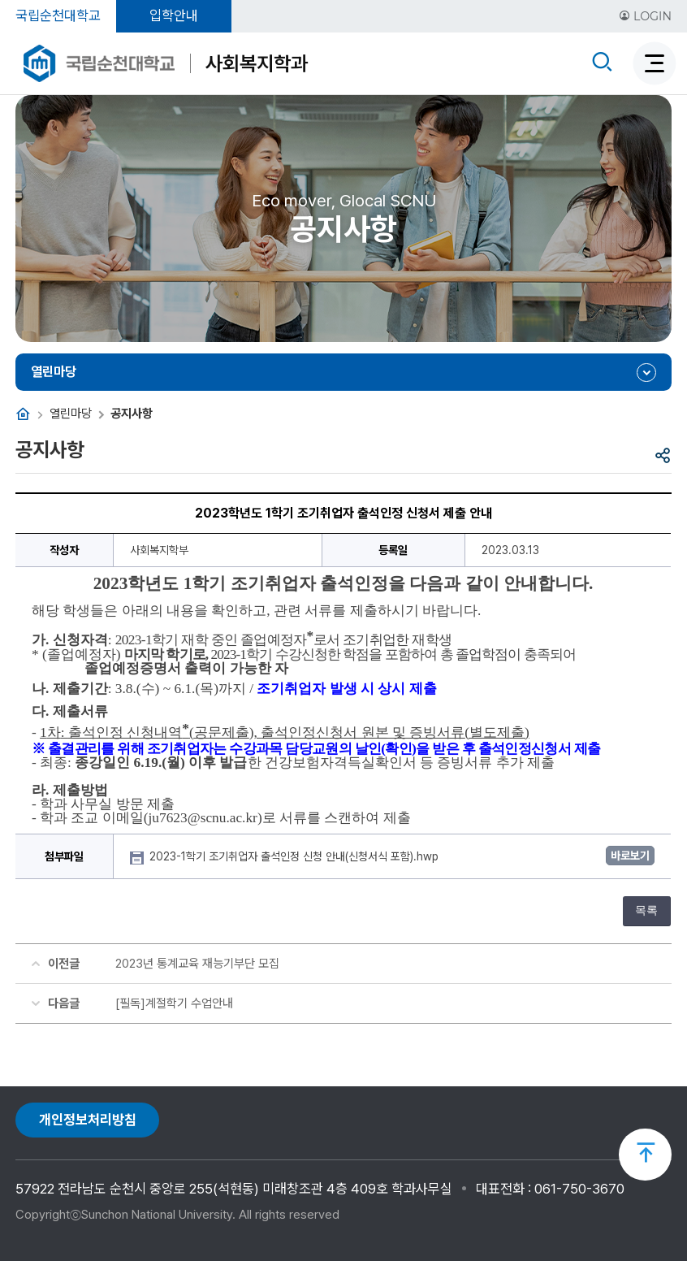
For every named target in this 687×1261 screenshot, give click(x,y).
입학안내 (173, 15)
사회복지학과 (256, 63)
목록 (646, 910)
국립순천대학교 (58, 15)
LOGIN (645, 16)
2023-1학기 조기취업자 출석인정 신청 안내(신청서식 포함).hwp (295, 856)
